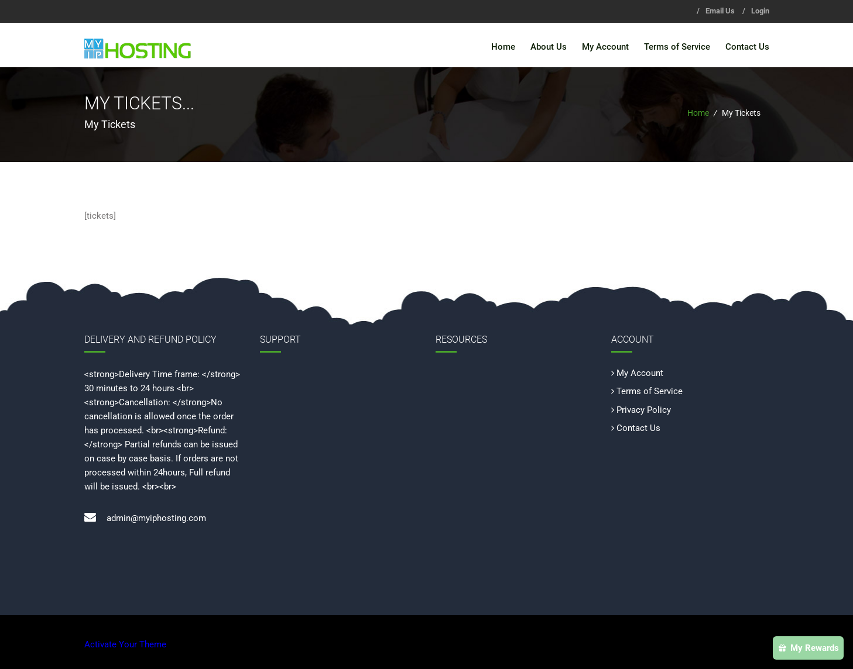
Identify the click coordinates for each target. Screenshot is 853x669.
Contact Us (747, 47)
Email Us (720, 10)
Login (760, 10)
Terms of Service (677, 47)
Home (503, 47)
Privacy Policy (643, 410)
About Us (548, 47)
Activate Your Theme (125, 644)
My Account (605, 47)
